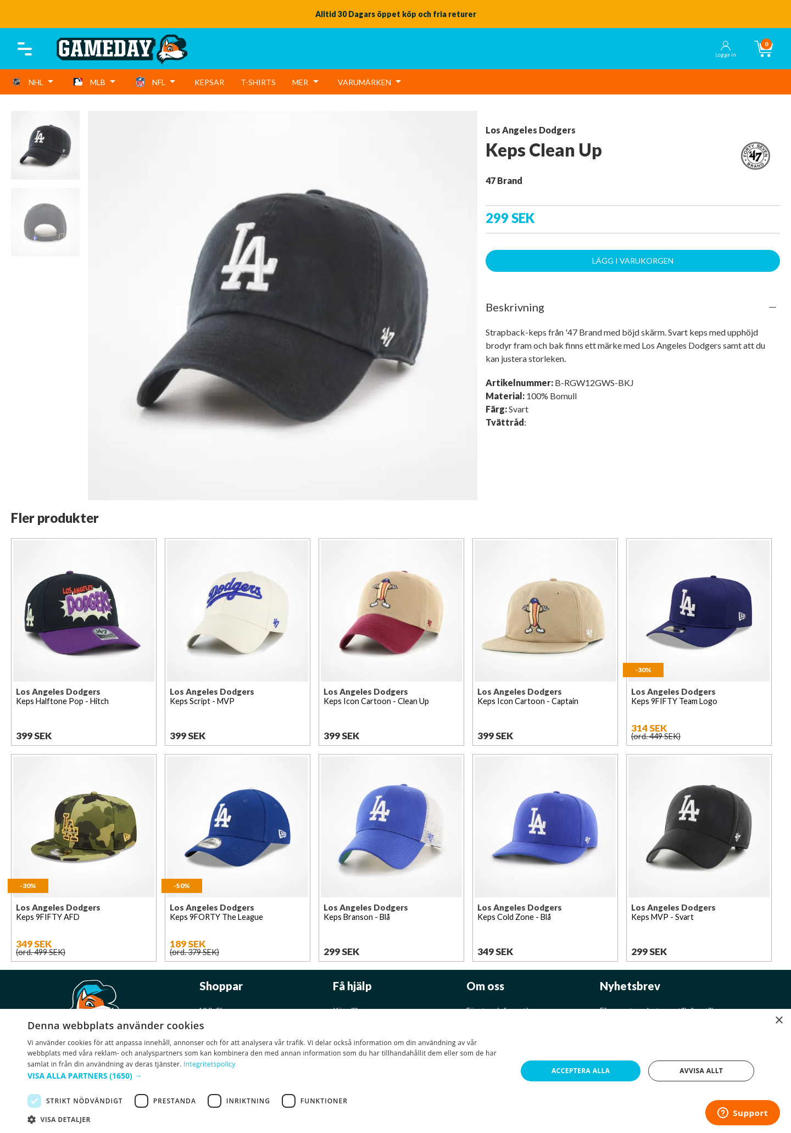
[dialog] (395, 1071)
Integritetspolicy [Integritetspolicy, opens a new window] (209, 1064)
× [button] (779, 1021)
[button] (265, 1075)
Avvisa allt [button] (701, 1070)
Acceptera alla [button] (581, 1070)
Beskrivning (515, 307)
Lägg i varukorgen (632, 260)
